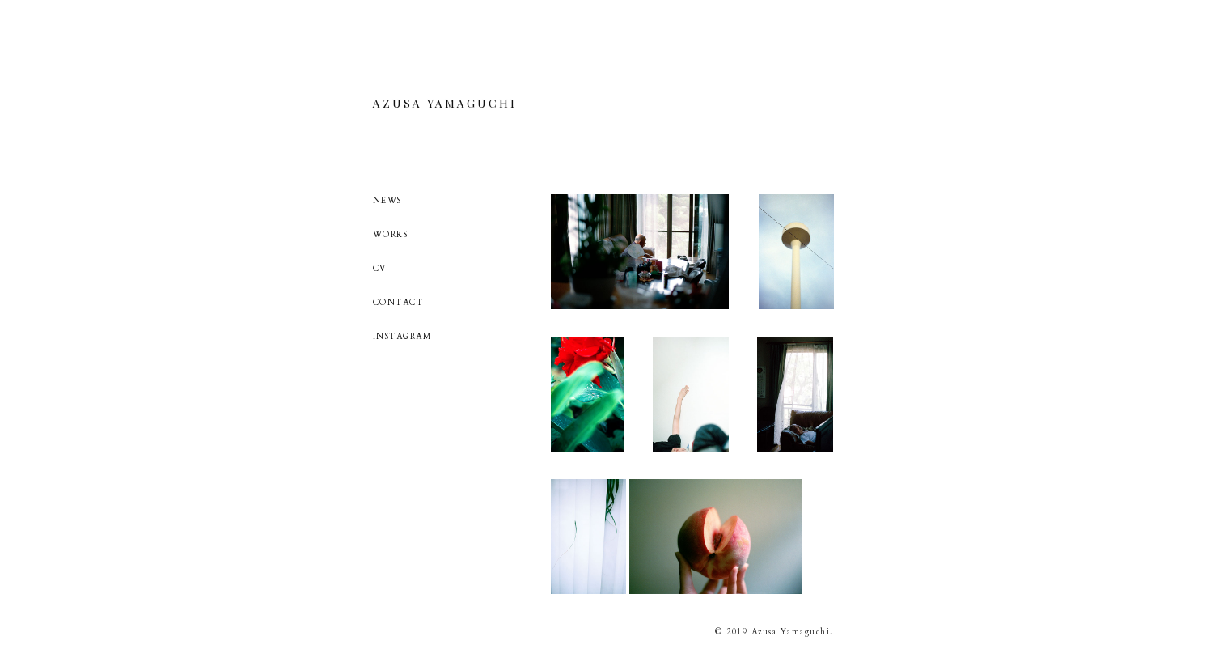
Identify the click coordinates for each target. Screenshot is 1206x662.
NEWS (387, 200)
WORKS (390, 234)
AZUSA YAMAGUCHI (445, 103)
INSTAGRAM (402, 336)
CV (380, 268)
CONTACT (398, 302)
